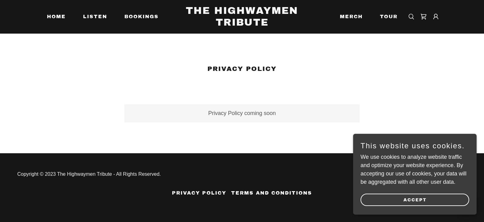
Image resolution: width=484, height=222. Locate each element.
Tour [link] (389, 16)
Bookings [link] (141, 16)
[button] (436, 16)
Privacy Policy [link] (199, 192)
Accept (415, 200)
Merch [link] (351, 16)
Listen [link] (95, 16)
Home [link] (56, 16)
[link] (242, 24)
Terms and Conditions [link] (271, 192)
